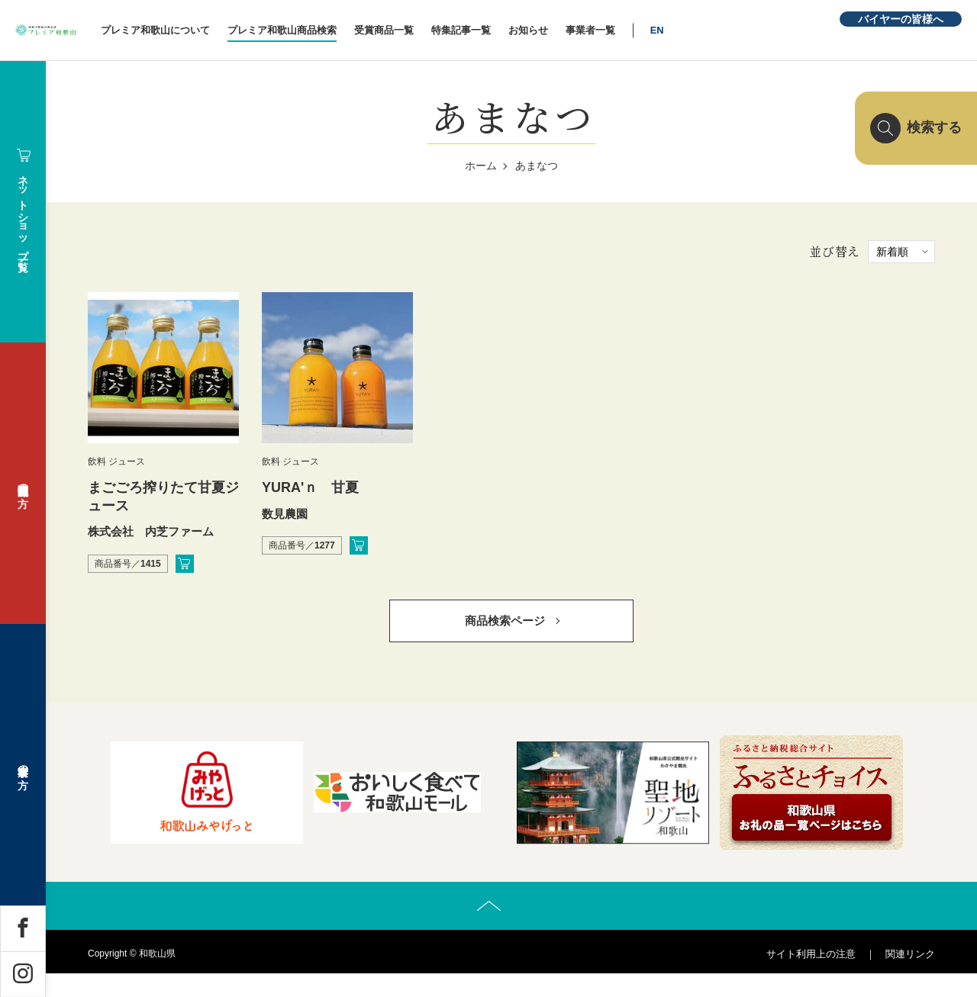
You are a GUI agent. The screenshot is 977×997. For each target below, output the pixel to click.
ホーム (481, 165)
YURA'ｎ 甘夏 (310, 487)
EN (739, 30)
